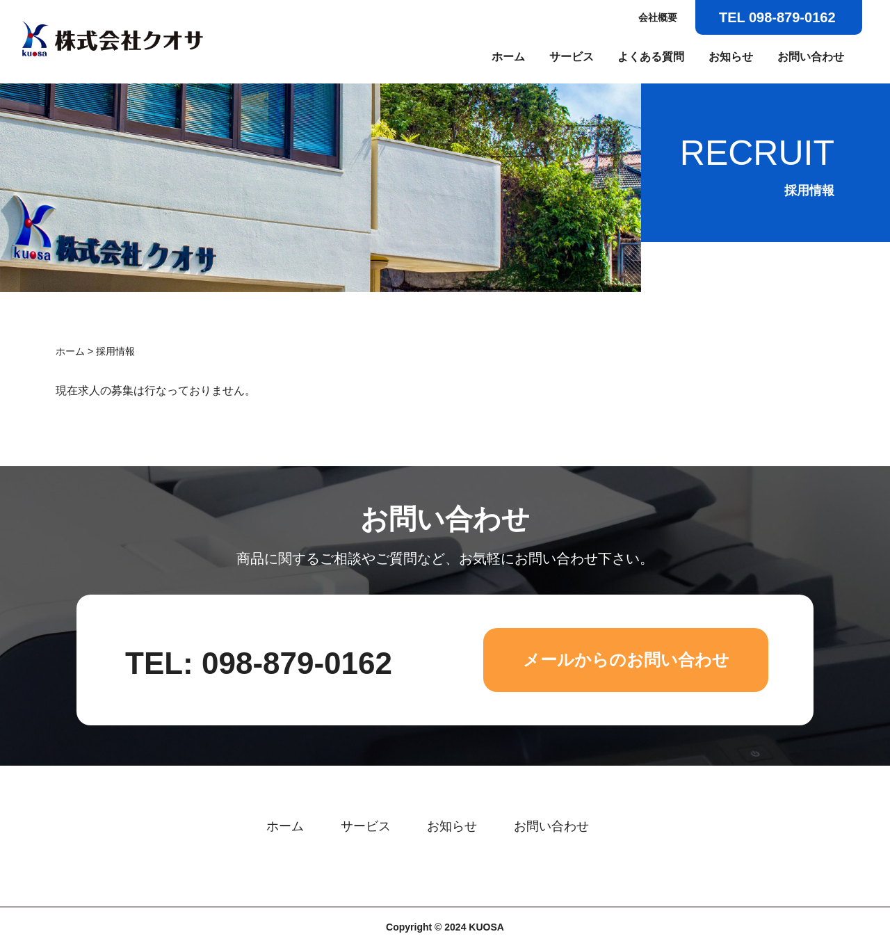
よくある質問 (650, 57)
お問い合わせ (810, 57)
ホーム (508, 57)
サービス (571, 57)
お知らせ (731, 57)
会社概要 (657, 17)
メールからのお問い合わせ (626, 659)
